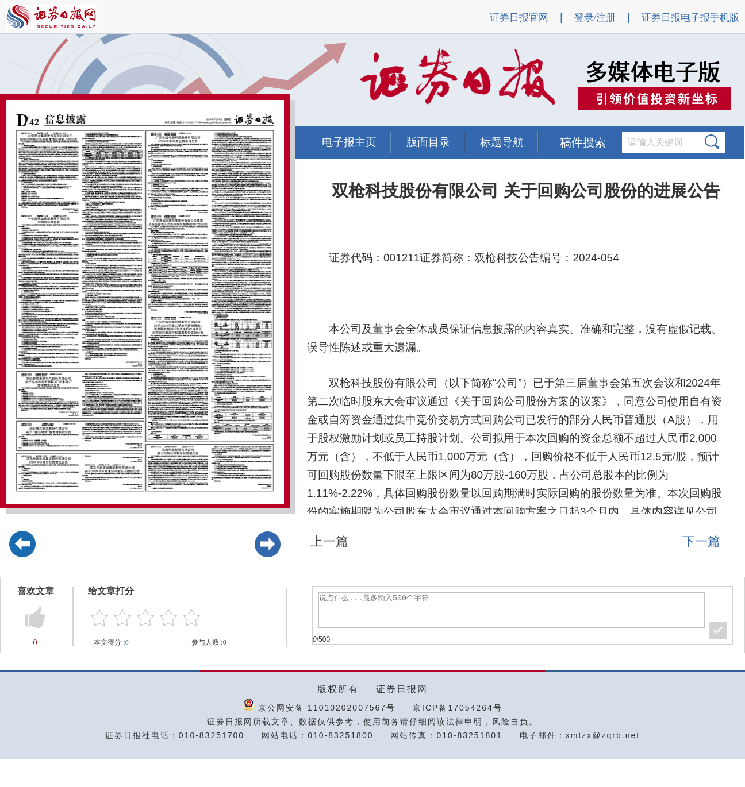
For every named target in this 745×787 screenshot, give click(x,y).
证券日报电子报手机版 (690, 17)
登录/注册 (595, 17)
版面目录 (428, 142)
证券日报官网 (519, 17)
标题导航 (502, 142)
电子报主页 (349, 142)
